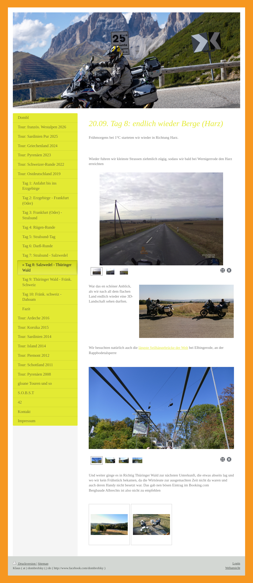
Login (236, 563)
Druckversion (24, 563)
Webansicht (232, 568)
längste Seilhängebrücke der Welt (163, 348)
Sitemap (43, 563)
